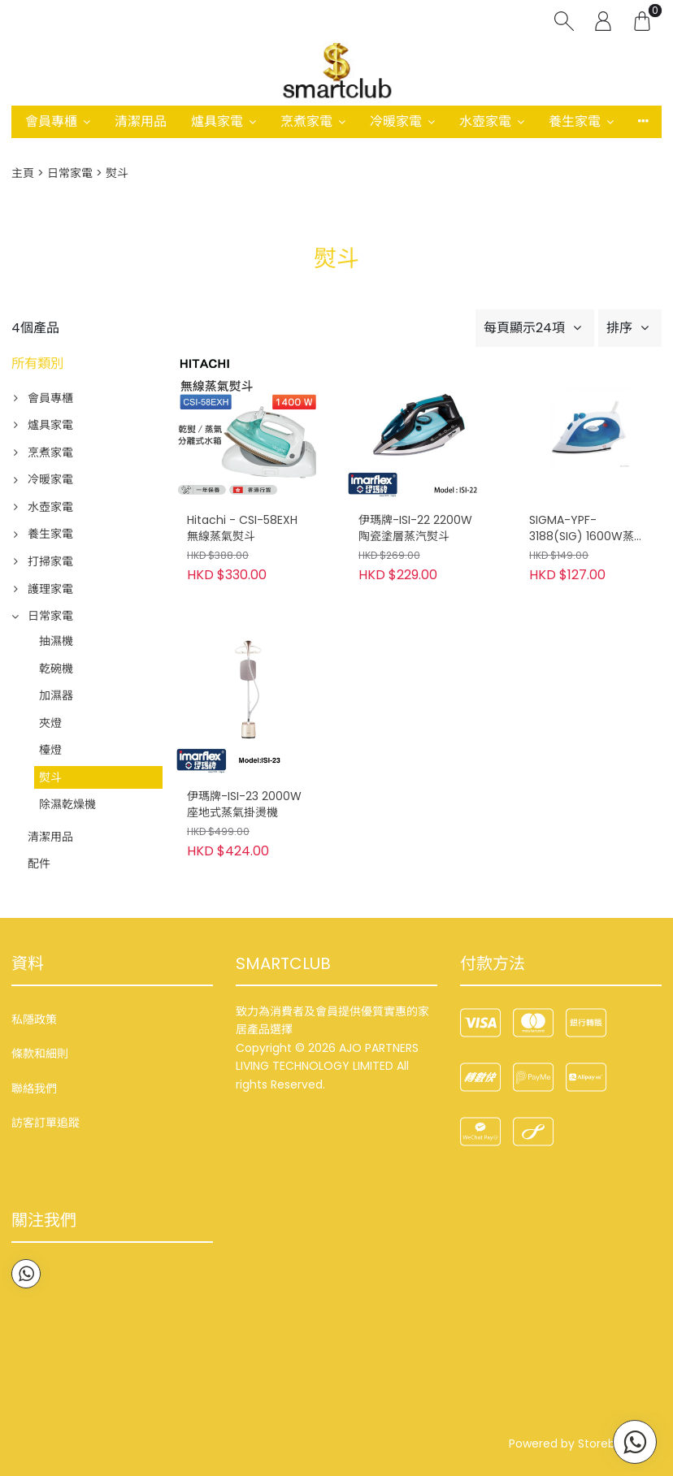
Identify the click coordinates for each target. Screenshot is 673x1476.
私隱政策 (34, 1019)
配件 (39, 863)
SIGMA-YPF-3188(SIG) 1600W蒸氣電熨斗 (587, 529)
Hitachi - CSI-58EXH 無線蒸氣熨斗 (242, 528)
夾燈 (50, 723)
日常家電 (70, 173)
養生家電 (575, 121)
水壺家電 (485, 121)
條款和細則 (39, 1053)
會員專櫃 (51, 121)
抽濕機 (56, 641)
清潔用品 (141, 121)
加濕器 (56, 695)
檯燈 (50, 750)
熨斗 (50, 777)
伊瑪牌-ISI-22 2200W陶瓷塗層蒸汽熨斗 (415, 528)
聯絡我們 (34, 1088)
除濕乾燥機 (67, 804)
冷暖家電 (396, 121)
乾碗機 (56, 668)
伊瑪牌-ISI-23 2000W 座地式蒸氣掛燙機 (244, 804)
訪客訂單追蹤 (45, 1123)
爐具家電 (217, 121)
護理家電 (50, 589)
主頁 (22, 173)
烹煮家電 (306, 121)
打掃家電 (50, 561)
